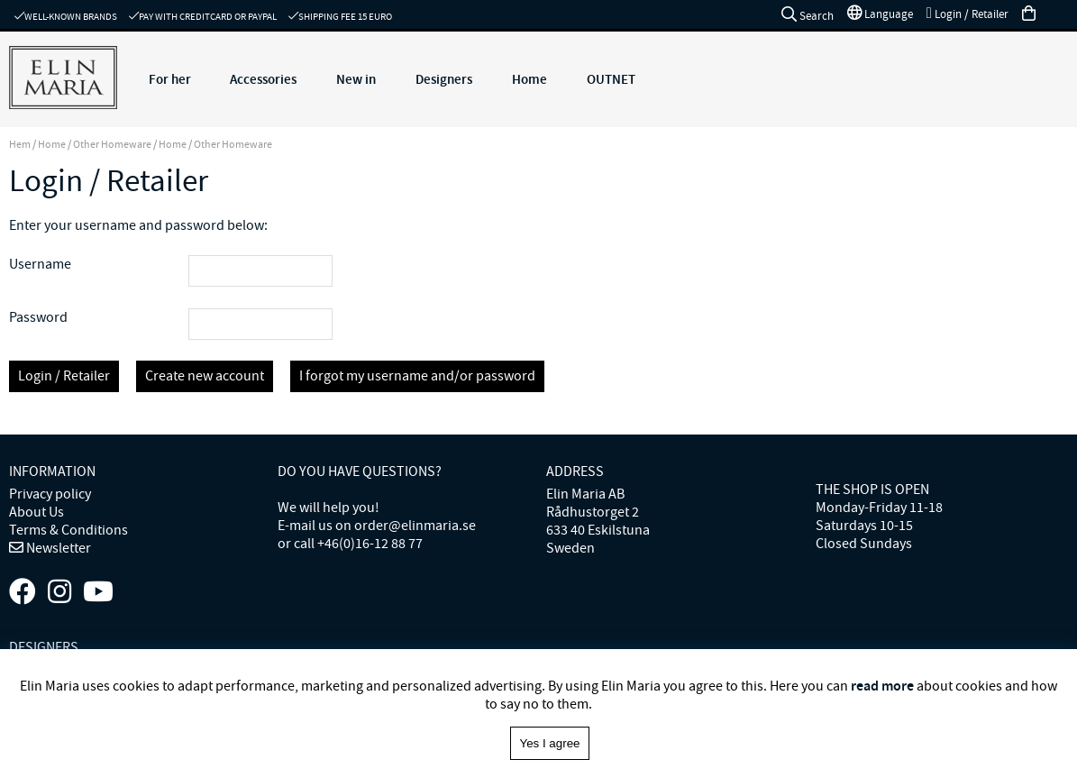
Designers (443, 79)
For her (170, 79)
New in (356, 79)
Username (40, 264)
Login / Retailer (64, 376)
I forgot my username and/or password (417, 376)
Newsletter (57, 548)
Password (38, 317)
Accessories (263, 79)
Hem (20, 144)
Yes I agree (550, 743)
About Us (36, 512)
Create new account (204, 376)
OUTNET (611, 79)
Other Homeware (112, 144)
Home (529, 79)
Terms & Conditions (68, 530)
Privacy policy (50, 494)
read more (882, 685)
